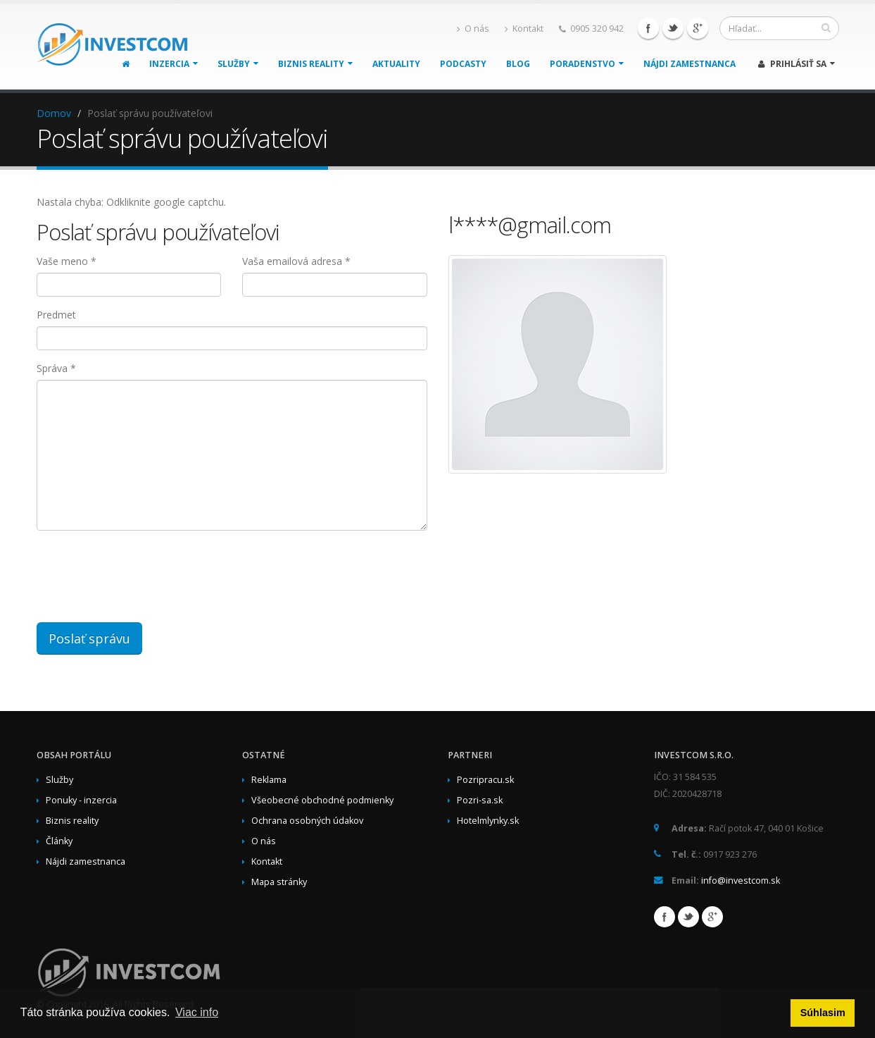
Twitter (673, 28)
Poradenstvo (587, 64)
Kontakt (524, 29)
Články (59, 841)
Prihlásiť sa (796, 64)
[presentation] (251, 568)
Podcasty (463, 64)
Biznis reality (315, 64)
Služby (238, 64)
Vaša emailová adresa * (296, 261)
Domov (54, 113)
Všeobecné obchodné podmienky (322, 800)
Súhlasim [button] (822, 1012)
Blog (518, 64)
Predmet (56, 314)
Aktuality (396, 64)
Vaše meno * (66, 261)
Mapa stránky (279, 882)
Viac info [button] (196, 1012)
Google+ (697, 28)
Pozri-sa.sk (480, 800)
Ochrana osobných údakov (307, 821)
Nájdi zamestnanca (689, 64)
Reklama (269, 780)
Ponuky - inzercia (81, 800)
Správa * (56, 368)
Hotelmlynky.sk (488, 821)
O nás (473, 29)
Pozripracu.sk (485, 780)
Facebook (648, 28)
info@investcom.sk (740, 880)
